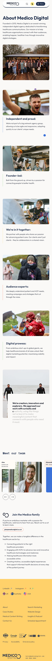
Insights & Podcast (35, 616)
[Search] (27, 4)
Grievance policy (29, 642)
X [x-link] (32, 588)
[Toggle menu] (40, 4)
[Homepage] (13, 3)
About (5, 607)
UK (5, 593)
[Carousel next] (12, 497)
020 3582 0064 (31, 658)
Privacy (5, 642)
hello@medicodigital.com (35, 656)
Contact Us (7, 621)
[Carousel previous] (6, 497)
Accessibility (15, 642)
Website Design (34, 612)
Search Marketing (35, 607)
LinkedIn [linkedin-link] (7, 588)
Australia (16, 593)
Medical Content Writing (12, 616)
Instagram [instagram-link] (21, 588)
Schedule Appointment (37, 621)
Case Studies (8, 612)
